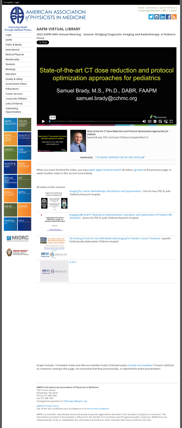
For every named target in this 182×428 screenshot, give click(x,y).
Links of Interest (14, 103)
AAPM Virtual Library (58, 28)
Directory (152, 7)
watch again (95, 169)
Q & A (73, 262)
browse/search (112, 169)
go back (138, 169)
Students (10, 64)
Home (141, 7)
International (12, 49)
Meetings (10, 69)
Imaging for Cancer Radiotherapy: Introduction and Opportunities (105, 191)
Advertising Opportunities (13, 110)
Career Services (167, 7)
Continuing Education (149, 10)
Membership (12, 59)
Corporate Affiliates (16, 98)
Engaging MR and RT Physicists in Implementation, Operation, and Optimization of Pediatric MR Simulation (121, 216)
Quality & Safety (14, 79)
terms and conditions (98, 408)
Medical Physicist (15, 54)
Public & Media (14, 44)
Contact (173, 10)
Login (17, 2)
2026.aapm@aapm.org (75, 401)
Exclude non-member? (140, 365)
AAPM (9, 39)
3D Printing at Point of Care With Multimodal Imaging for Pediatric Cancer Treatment (115, 238)
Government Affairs (16, 83)
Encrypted (8, 2)
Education (11, 74)
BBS (164, 10)
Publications (12, 88)
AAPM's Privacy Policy (48, 405)
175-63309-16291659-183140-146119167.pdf (119, 157)
